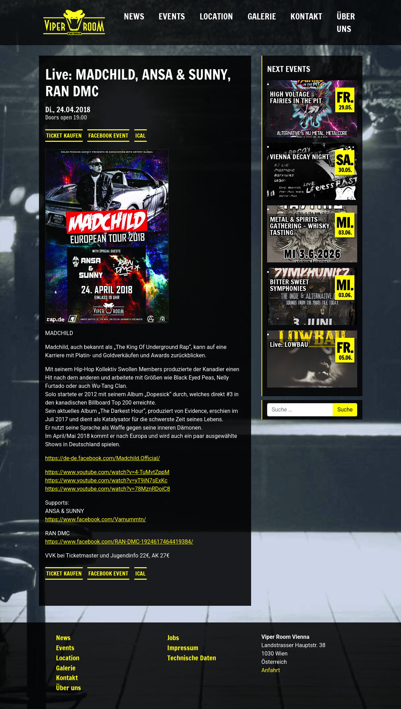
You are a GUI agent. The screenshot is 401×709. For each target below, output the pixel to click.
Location (216, 16)
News (134, 16)
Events (172, 16)
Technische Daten (191, 657)
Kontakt (306, 16)
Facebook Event (108, 135)
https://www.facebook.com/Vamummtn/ (95, 519)
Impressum (182, 647)
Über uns (346, 22)
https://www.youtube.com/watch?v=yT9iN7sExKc (106, 480)
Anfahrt (270, 670)
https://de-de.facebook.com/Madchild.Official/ (102, 458)
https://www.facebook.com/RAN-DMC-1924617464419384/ (119, 541)
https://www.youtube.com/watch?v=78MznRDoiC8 (107, 489)
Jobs (173, 637)
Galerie (262, 16)
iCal (140, 135)
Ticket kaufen (64, 135)
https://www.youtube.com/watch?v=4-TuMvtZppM (107, 472)
